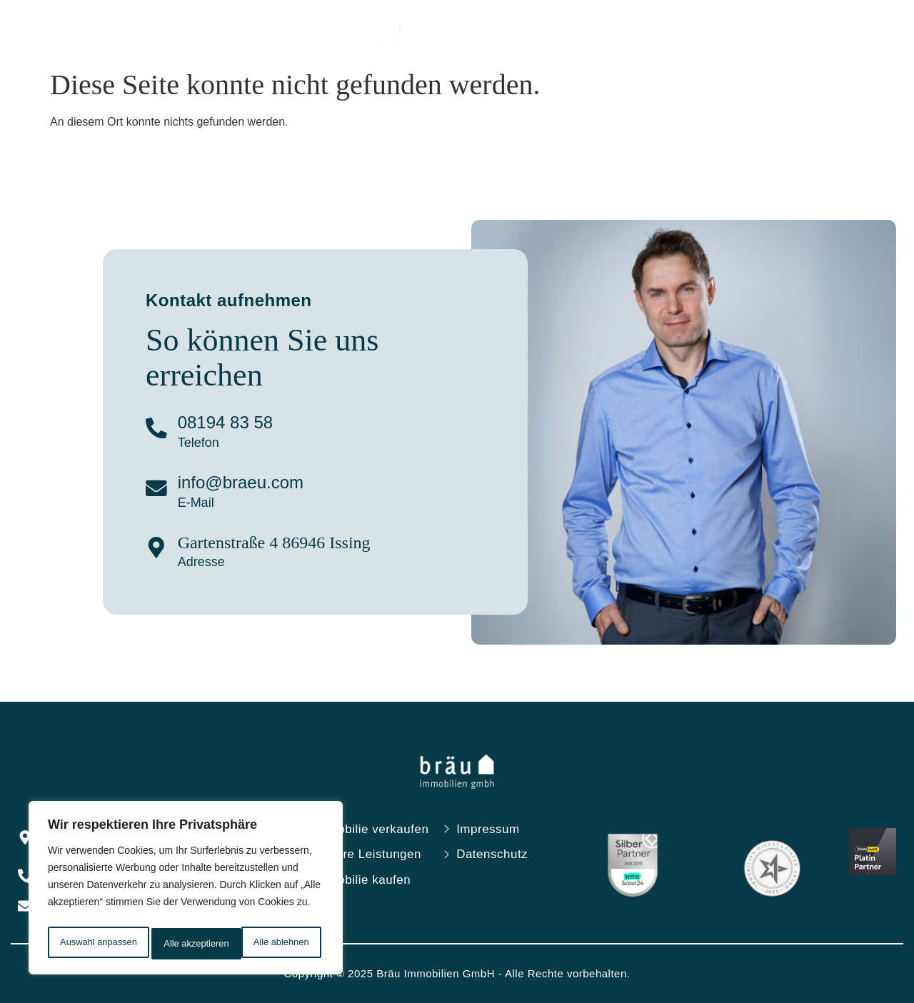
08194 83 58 (232, 422)
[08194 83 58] (160, 429)
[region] (186, 890)
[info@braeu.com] (160, 489)
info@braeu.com (248, 482)
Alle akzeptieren (280, 943)
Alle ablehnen (192, 943)
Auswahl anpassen (98, 943)
